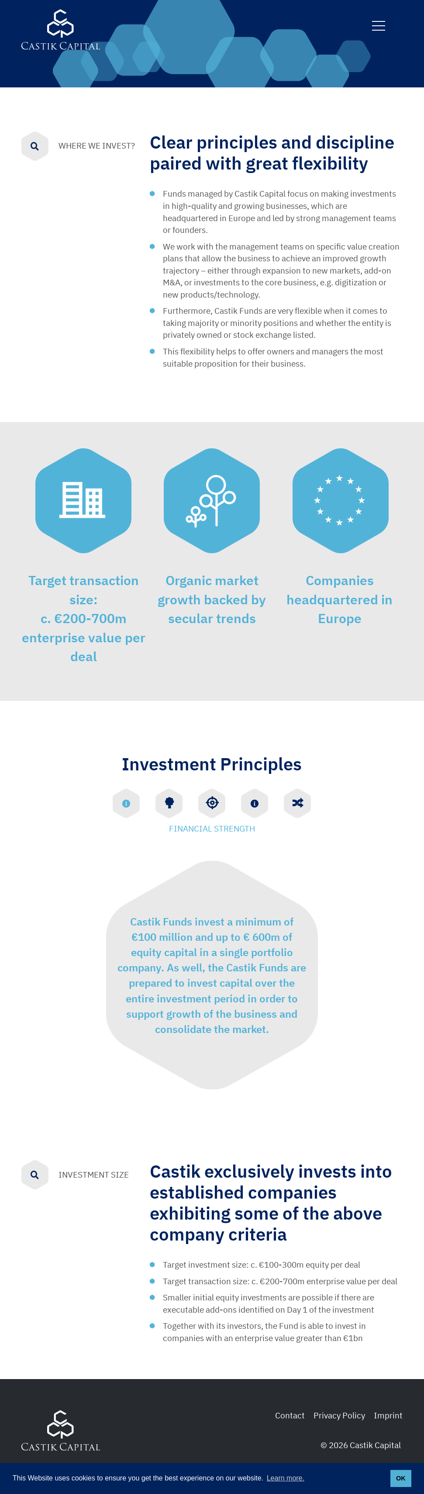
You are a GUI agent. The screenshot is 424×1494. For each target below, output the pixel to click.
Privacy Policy (339, 1415)
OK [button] (401, 1478)
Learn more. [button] (285, 1478)
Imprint (388, 1415)
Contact (290, 1415)
